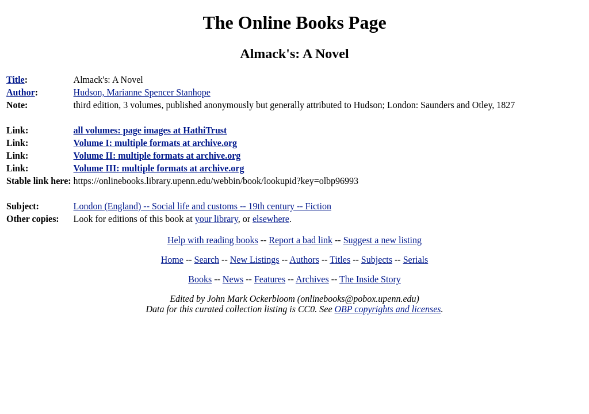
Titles (340, 259)
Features (269, 279)
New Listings (255, 259)
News (233, 279)
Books (200, 279)
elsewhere (271, 219)
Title (15, 80)
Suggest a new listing (382, 240)
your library (216, 219)
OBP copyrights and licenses (387, 309)
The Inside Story (370, 279)
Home (172, 259)
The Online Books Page (294, 22)
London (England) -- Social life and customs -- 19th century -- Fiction (202, 206)
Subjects (376, 259)
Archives (312, 279)
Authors (304, 259)
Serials (416, 259)
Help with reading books (212, 240)
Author (20, 92)
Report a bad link (300, 240)
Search (207, 259)
